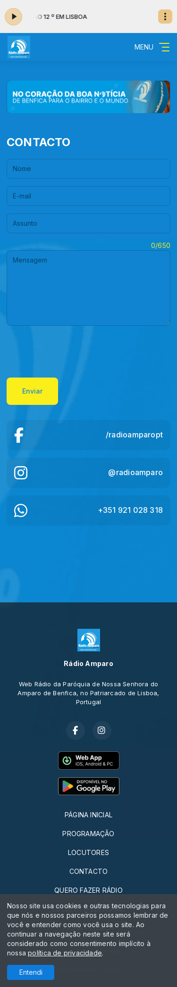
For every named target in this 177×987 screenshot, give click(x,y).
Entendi (30, 972)
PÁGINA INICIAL (88, 815)
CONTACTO (88, 871)
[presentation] (78, 351)
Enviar (32, 391)
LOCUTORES (88, 852)
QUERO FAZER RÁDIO (88, 890)
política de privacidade (65, 953)
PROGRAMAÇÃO (88, 834)
